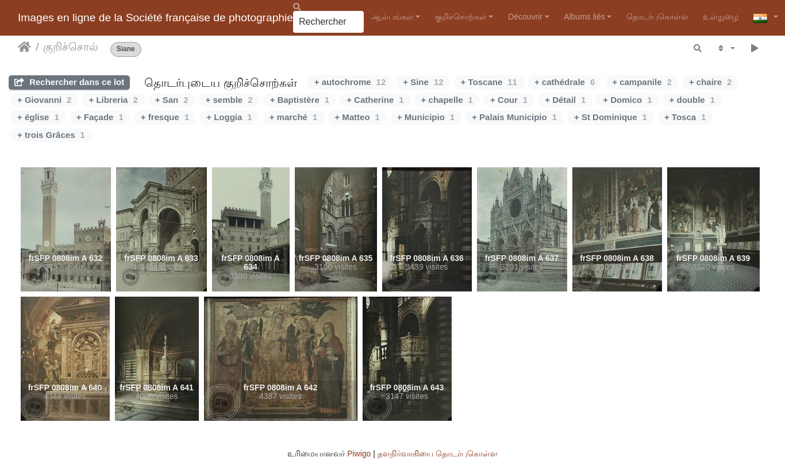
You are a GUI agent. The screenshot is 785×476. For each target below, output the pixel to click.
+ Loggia (229, 117)
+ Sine (423, 82)
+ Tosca (685, 117)
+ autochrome (350, 82)
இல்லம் (24, 47)
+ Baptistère (300, 100)
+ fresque (165, 117)
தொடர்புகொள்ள (657, 16)
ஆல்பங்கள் (392, 16)
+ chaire (710, 82)
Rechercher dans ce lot (69, 82)
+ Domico (627, 100)
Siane (126, 49)
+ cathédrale (564, 82)
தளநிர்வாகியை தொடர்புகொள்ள (438, 453)
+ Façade (100, 117)
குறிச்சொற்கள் (461, 16)
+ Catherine (375, 100)
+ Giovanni (44, 100)
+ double (692, 100)
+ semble (229, 100)
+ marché (294, 117)
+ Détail (565, 100)
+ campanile (642, 82)
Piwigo (359, 453)
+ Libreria (112, 100)
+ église (38, 117)
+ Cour (509, 100)
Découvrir (525, 16)
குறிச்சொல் (70, 47)
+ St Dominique (610, 117)
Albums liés (584, 16)
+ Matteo (357, 117)
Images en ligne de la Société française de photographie (155, 17)
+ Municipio (426, 117)
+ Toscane (489, 82)
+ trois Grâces (51, 135)
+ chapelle (447, 100)
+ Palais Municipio (514, 117)
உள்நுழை (720, 16)
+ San (171, 100)
